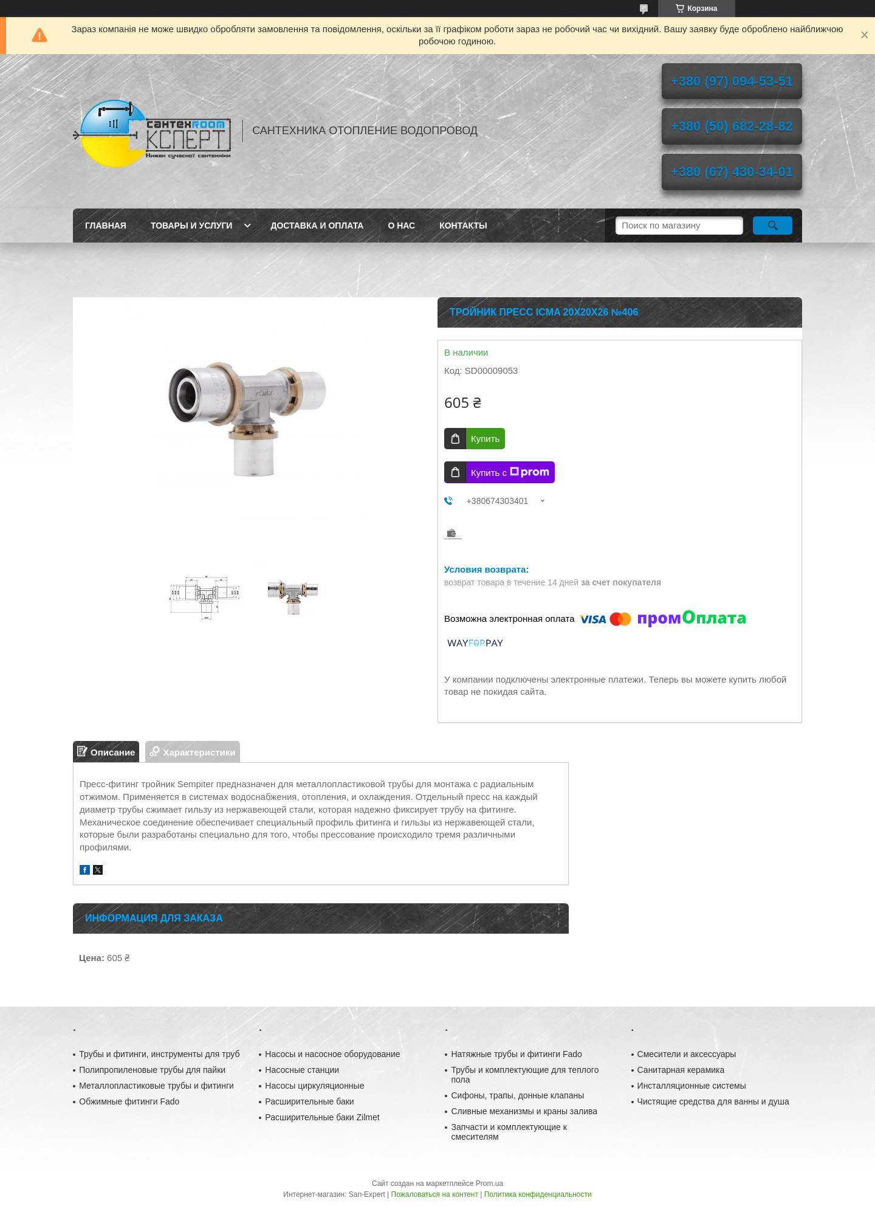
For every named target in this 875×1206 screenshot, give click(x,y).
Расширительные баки (309, 1101)
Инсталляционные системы (691, 1086)
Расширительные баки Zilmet (322, 1117)
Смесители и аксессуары (686, 1054)
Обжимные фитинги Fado (129, 1101)
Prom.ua (489, 1183)
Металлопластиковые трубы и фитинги (156, 1086)
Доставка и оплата (316, 225)
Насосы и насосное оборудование (332, 1054)
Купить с (510, 472)
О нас (401, 225)
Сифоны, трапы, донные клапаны (517, 1095)
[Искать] (772, 225)
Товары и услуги (192, 225)
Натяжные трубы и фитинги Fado (516, 1054)
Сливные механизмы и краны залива (524, 1111)
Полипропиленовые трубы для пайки (152, 1070)
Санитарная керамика (681, 1070)
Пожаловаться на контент (434, 1194)
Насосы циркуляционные (314, 1086)
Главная (105, 225)
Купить (485, 438)
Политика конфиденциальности (538, 1194)
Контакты (463, 225)
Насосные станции (302, 1070)
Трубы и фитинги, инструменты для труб (159, 1054)
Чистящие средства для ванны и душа (713, 1101)
